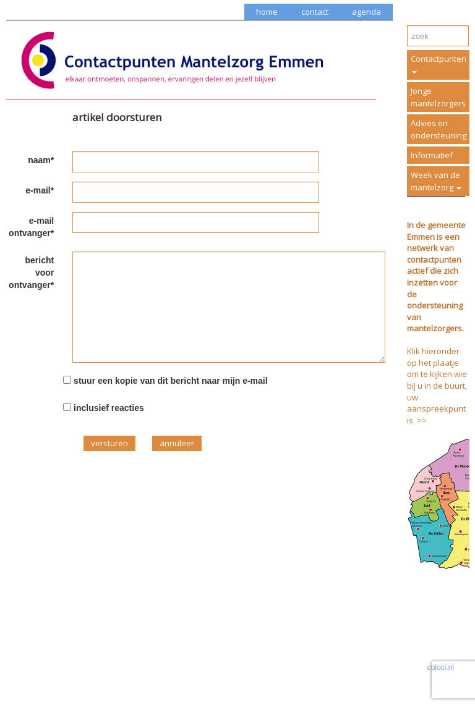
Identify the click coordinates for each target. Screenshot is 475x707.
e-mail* (39, 190)
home (267, 11)
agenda (366, 11)
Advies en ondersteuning (438, 129)
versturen (109, 443)
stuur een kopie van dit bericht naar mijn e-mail (171, 381)
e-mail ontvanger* (31, 227)
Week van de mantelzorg (436, 181)
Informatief (432, 155)
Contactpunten (438, 63)
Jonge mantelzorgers (438, 97)
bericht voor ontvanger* (31, 272)
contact (314, 11)
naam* (41, 160)
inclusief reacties (109, 408)
